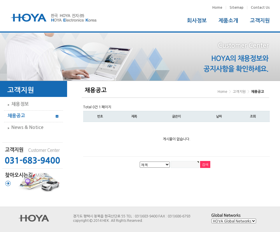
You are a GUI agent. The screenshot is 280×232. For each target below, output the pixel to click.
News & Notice (27, 127)
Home (217, 7)
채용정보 (20, 104)
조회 (253, 116)
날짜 (219, 116)
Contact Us (260, 7)
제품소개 (228, 20)
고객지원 (260, 20)
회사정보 (197, 20)
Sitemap (237, 7)
